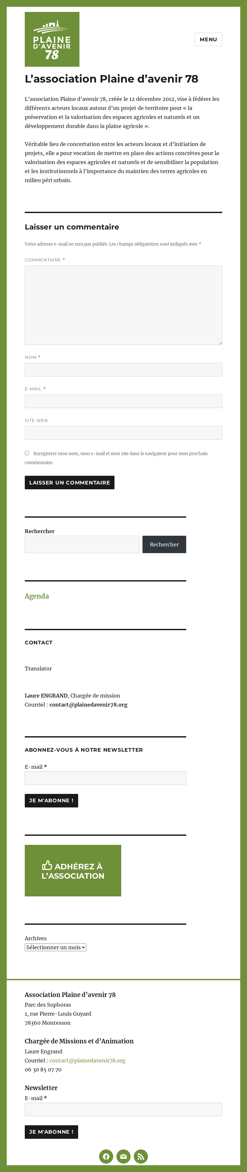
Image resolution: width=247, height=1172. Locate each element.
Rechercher (40, 531)
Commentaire (45, 260)
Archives (36, 938)
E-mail (35, 389)
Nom (33, 357)
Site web (36, 420)
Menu (208, 39)
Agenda (37, 596)
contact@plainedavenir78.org (87, 1060)
